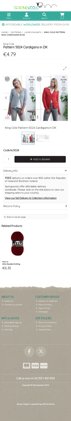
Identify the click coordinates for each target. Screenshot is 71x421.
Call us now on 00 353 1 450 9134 (35, 378)
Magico (26, 404)
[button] (64, 68)
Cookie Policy (43, 329)
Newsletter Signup (12, 322)
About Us (7, 301)
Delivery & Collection (47, 301)
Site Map (7, 329)
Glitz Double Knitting (11, 264)
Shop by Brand (10, 326)
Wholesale (42, 311)
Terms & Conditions (46, 322)
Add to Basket (40, 159)
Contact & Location (12, 304)
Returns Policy (44, 304)
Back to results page (16, 217)
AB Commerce (48, 404)
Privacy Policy (44, 326)
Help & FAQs (43, 308)
